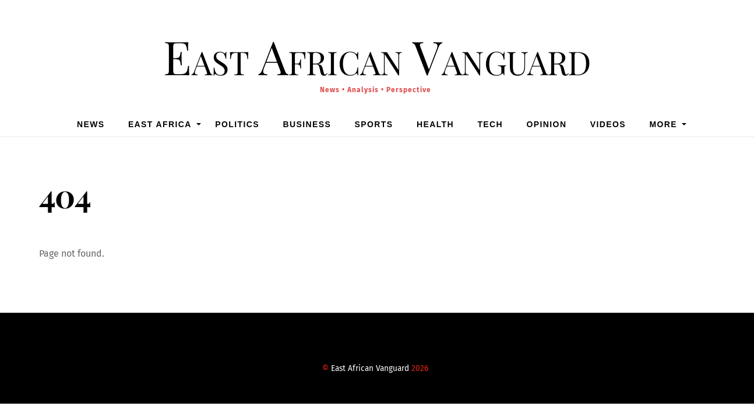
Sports (374, 124)
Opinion (547, 124)
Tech (490, 124)
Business (307, 124)
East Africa (160, 124)
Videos (608, 124)
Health (435, 124)
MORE (663, 124)
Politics (237, 124)
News (91, 124)
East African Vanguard (370, 368)
